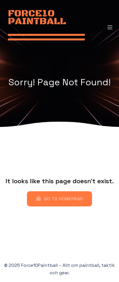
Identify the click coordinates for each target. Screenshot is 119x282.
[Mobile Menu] (109, 27)
